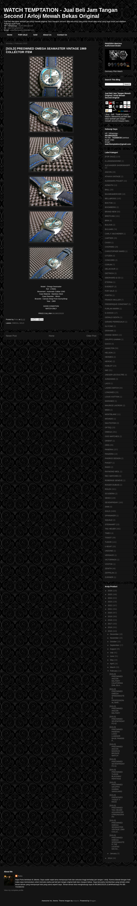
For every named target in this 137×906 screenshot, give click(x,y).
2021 (110, 609)
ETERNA (109, 282)
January (113, 853)
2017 (110, 624)
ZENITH (108, 568)
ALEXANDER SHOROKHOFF (117, 165)
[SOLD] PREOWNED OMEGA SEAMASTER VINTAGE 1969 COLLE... (117, 826)
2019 (110, 616)
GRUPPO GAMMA (113, 339)
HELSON (109, 353)
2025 (110, 594)
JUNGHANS (110, 379)
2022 (110, 605)
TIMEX (108, 533)
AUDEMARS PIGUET (114, 181)
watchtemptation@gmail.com (22, 30)
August (113, 649)
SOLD (21, 323)
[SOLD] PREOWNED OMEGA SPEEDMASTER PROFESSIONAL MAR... (117, 696)
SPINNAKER (110, 516)
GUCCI (108, 344)
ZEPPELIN (109, 573)
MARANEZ (109, 401)
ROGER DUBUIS (112, 485)
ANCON (108, 172)
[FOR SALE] (110, 157)
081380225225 (58, 313)
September (115, 645)
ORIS (107, 445)
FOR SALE (23, 35)
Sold (35, 35)
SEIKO (108, 498)
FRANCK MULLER (113, 300)
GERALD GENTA (112, 317)
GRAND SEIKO (111, 335)
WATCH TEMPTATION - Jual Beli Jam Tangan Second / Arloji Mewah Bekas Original (60, 13)
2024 (110, 598)
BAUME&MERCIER (113, 194)
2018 (110, 620)
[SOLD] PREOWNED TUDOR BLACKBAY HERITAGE (116, 774)
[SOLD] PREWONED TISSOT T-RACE (116, 798)
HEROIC (108, 361)
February (114, 671)
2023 (110, 602)
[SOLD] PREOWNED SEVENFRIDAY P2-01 (117, 762)
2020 (110, 613)
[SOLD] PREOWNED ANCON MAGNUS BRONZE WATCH (116, 750)
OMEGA (15, 323)
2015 (110, 631)
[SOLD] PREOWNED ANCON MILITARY (116, 709)
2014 (110, 858)
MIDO (107, 410)
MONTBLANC (111, 414)
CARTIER (109, 238)
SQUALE (109, 520)
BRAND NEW (110, 212)
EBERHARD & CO (112, 278)
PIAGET (108, 463)
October (113, 641)
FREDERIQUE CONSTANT (116, 304)
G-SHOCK (109, 313)
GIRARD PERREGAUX (114, 322)
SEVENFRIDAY (111, 502)
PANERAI (109, 449)
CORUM (108, 265)
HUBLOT (109, 366)
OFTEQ (108, 427)
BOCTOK (109, 203)
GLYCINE (109, 326)
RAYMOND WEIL (112, 471)
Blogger (93, 901)
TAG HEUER (110, 529)
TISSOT (108, 538)
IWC (107, 370)
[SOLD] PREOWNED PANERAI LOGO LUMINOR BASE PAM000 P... (117, 734)
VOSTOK (109, 564)
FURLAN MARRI (112, 309)
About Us (47, 35)
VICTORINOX (111, 560)
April (112, 664)
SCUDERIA (110, 493)
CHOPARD (109, 247)
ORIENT (108, 441)
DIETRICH (109, 273)
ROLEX (108, 489)
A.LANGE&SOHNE (113, 161)
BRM (107, 220)
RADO (107, 467)
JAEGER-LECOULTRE (114, 375)
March (113, 667)
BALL (107, 190)
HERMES (109, 357)
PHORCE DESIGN (113, 458)
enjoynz (76, 901)
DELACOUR (110, 269)
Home (9, 35)
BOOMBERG (110, 207)
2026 (110, 591)
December (114, 634)
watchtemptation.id (15, 28)
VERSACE (109, 555)
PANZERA (109, 454)
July (112, 652)
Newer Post (11, 336)
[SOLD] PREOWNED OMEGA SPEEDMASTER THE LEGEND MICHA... (117, 842)
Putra (20, 876)
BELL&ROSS (110, 198)
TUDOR (108, 542)
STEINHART (110, 524)
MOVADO (109, 419)
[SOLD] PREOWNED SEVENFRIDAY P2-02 (117, 720)
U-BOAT (108, 546)
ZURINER (109, 577)
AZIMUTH (109, 185)
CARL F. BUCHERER (114, 234)
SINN (107, 507)
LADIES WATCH (112, 388)
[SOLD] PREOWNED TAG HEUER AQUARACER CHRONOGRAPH (117, 811)
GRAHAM (109, 331)
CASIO (108, 242)
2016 (110, 627)
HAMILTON (109, 348)
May (112, 660)
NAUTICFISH (110, 423)
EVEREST (109, 287)
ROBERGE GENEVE (114, 480)
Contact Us (62, 35)
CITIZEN (108, 256)
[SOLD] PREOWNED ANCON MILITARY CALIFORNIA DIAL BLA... (116, 679)
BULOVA (108, 225)
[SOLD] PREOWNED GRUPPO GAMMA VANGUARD (116, 787)
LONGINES (110, 392)
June (112, 656)
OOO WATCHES (112, 436)
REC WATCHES (112, 476)
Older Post (91, 336)
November (114, 638)
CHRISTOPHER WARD (115, 251)
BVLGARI (109, 229)
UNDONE (109, 551)
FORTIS (108, 295)
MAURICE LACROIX (113, 405)
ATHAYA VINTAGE (112, 176)
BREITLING (110, 216)
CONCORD (110, 260)
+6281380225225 (25, 26)
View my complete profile (13, 890)
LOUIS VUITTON (112, 397)
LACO (107, 383)
